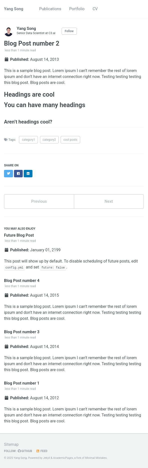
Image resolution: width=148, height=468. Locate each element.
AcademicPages (63, 458)
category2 (49, 139)
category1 (28, 139)
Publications (50, 8)
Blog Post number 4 (21, 280)
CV (95, 8)
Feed (41, 451)
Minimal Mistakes (96, 458)
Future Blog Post (19, 235)
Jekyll (46, 458)
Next (109, 201)
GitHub (25, 451)
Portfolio (77, 8)
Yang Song (13, 8)
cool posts (70, 139)
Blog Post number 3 (21, 332)
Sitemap (11, 444)
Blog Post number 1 (21, 383)
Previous (39, 201)
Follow (69, 31)
